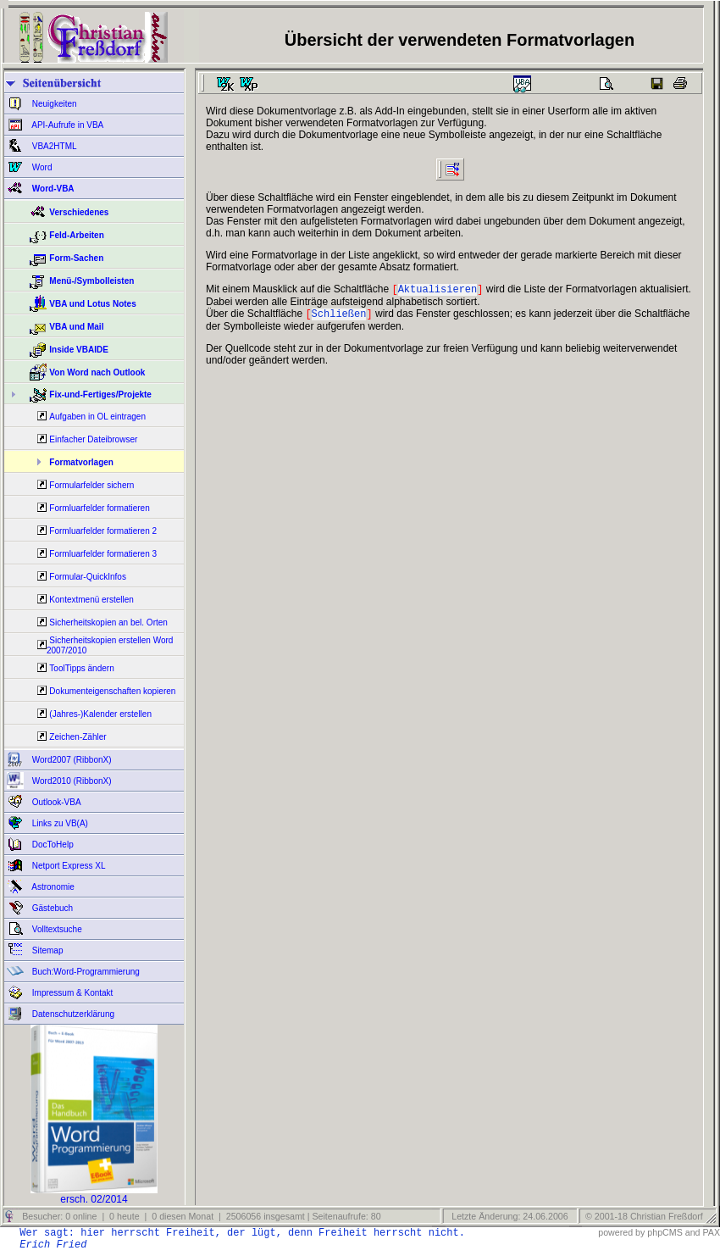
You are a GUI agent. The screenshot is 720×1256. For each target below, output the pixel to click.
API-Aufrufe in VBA (66, 125)
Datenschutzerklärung (72, 1014)
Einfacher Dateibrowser (93, 439)
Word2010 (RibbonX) (71, 781)
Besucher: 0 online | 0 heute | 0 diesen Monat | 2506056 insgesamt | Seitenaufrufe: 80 (199, 1216)
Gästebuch (51, 908)
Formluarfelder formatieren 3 (103, 554)
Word (41, 167)
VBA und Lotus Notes (92, 303)
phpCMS (664, 1232)
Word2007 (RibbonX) (71, 759)
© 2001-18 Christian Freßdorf (644, 1216)
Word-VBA (52, 188)
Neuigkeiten (53, 103)
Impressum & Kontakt (71, 993)
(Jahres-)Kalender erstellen (100, 714)
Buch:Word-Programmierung (85, 971)
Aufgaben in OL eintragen (97, 416)
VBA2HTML (53, 146)
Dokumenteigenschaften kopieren (112, 691)
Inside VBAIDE (78, 349)
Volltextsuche (56, 929)
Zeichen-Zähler (77, 737)
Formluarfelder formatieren (99, 508)
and (693, 1232)
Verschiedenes (78, 212)
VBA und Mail (76, 326)
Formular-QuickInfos (87, 576)
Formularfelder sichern (91, 485)
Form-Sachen (76, 258)
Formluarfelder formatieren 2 (103, 531)
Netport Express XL (67, 865)
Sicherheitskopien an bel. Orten (108, 622)
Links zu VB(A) (59, 823)
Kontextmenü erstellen (91, 599)
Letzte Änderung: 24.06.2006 (508, 1216)
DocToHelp (52, 844)
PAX (711, 1232)
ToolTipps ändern (81, 668)
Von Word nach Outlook (97, 372)
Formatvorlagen (81, 462)
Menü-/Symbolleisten (91, 281)
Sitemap (46, 950)
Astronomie (52, 887)
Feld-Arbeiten (76, 235)
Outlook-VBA (55, 802)
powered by (621, 1232)
